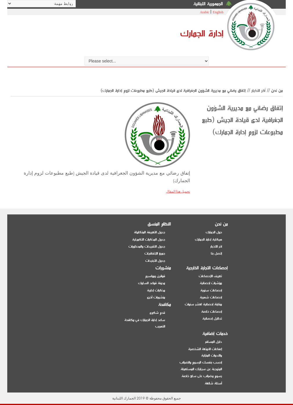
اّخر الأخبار (258, 90)
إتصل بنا (216, 253)
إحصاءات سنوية (211, 290)
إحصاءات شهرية (211, 297)
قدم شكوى (157, 313)
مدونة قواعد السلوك (151, 283)
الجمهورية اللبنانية (208, 4)
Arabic (204, 12)
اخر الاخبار (216, 246)
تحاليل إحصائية (212, 318)
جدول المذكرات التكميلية (148, 239)
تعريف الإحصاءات (210, 276)
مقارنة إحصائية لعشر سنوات (203, 304)
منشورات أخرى (156, 297)
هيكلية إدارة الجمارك (208, 239)
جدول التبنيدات (155, 261)
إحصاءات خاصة (211, 311)
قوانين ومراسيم (155, 276)
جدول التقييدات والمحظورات (147, 246)
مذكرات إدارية (156, 290)
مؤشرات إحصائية (211, 283)
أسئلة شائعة (213, 383)
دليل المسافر (213, 342)
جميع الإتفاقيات (154, 253)
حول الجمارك (214, 232)
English (218, 12)
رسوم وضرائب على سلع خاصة (202, 376)
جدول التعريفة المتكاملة (149, 232)
